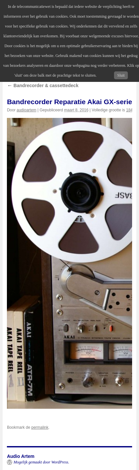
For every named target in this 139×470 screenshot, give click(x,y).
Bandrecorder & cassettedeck (43, 85)
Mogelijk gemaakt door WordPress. (41, 462)
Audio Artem (20, 456)
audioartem (26, 110)
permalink (39, 427)
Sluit (121, 75)
